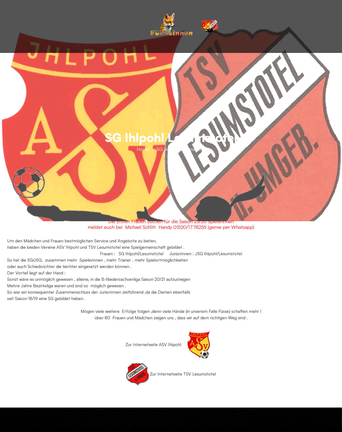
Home (143, 150)
